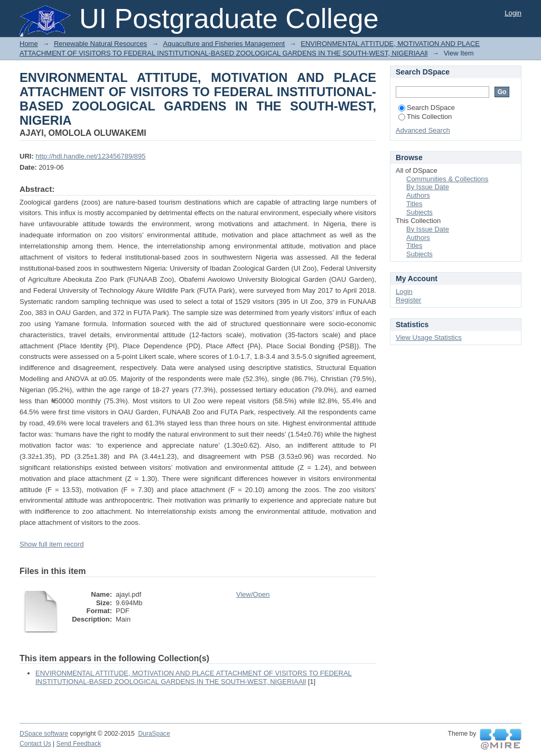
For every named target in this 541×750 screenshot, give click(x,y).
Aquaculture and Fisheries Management (224, 44)
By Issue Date (427, 187)
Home (29, 44)
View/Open (252, 594)
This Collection (425, 117)
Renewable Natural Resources (100, 44)
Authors (418, 195)
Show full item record (51, 544)
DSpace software (44, 733)
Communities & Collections (447, 179)
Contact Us (35, 743)
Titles (414, 204)
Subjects (419, 212)
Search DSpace (426, 108)
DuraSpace (154, 733)
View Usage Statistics (429, 337)
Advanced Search (423, 130)
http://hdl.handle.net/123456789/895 (90, 156)
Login (513, 13)
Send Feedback (79, 743)
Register (408, 300)
